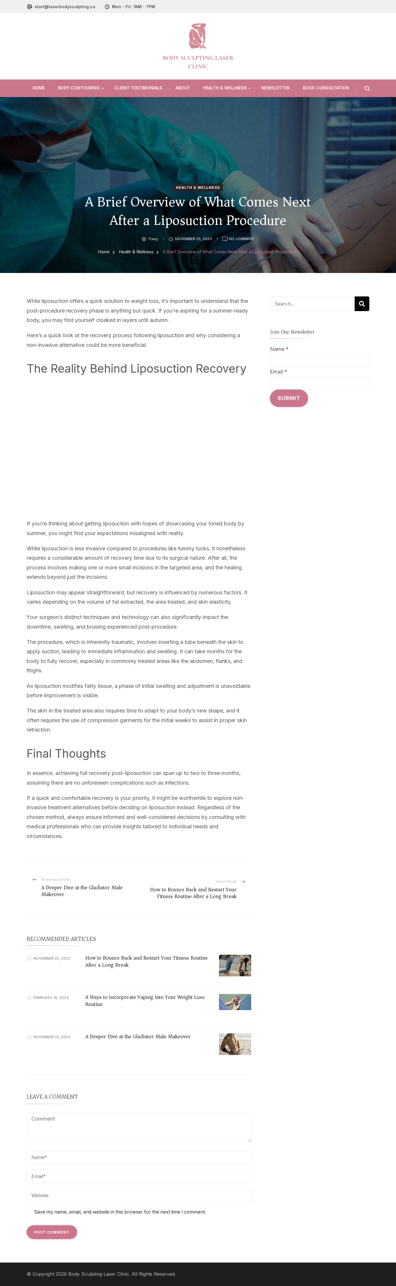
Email (278, 372)
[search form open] (363, 88)
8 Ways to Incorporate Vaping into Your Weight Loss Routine (145, 1001)
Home (39, 87)
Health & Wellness (225, 87)
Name (279, 349)
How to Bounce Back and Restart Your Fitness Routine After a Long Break (146, 961)
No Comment (242, 239)
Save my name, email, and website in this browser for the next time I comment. (120, 1212)
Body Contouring (79, 87)
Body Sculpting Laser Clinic (98, 1274)
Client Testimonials (138, 87)
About (183, 87)
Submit (289, 398)
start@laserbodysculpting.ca (65, 6)
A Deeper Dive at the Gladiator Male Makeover (138, 1036)
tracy (153, 239)
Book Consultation (326, 87)
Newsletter (275, 87)
